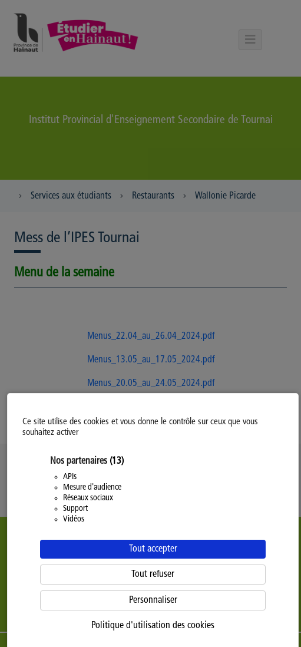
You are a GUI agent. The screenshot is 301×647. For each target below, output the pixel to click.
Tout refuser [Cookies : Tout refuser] (152, 574)
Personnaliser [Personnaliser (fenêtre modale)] (153, 600)
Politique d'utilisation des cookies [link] (152, 626)
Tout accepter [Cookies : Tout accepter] (153, 549)
